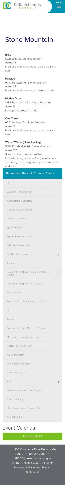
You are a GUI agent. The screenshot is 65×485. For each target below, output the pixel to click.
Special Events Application (21, 236)
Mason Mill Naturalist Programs (23, 337)
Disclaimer (33, 467)
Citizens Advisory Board (19, 210)
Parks (9, 381)
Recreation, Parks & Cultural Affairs (30, 173)
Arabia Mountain (15, 355)
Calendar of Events (17, 218)
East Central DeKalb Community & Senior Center (28, 273)
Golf (9, 310)
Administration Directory (19, 201)
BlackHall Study (15, 399)
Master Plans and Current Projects (24, 390)
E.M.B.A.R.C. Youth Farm (19, 346)
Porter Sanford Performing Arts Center (27, 301)
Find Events (32, 436)
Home (10, 183)
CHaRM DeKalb (15, 417)
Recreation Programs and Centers (24, 284)
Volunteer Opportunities (19, 192)
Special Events (14, 227)
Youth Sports (13, 292)
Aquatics (11, 263)
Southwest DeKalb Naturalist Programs (27, 328)
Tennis (10, 319)
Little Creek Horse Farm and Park (24, 408)
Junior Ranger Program (19, 364)
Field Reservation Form (19, 245)
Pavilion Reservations (18, 254)
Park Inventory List (16, 372)
